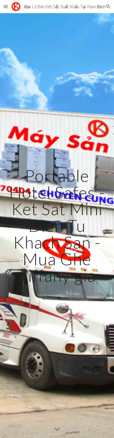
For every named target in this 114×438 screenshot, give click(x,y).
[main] (57, 225)
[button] (5, 6)
